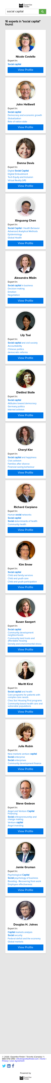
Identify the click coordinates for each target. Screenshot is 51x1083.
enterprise (16, 832)
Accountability (15, 386)
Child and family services (20, 640)
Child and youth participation (22, 647)
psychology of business (23, 960)
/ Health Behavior (24, 255)
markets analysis (20, 1019)
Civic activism (14, 513)
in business (20, 319)
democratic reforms (18, 392)
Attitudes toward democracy (22, 449)
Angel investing (15, 907)
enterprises (17, 835)
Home (42, 1059)
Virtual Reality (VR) (17, 203)
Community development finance (24, 838)
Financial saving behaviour (21, 519)
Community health (17, 583)
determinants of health (22, 580)
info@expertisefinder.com (27, 1059)
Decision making (16, 322)
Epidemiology (15, 262)
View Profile (25, 84)
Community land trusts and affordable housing (21, 711)
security (15, 1023)
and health (20, 765)
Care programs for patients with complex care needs (24, 769)
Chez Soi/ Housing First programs (25, 774)
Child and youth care (18, 644)
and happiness (22, 510)
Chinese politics (16, 389)
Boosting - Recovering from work (24, 964)
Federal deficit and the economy (24, 1026)
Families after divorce (19, 516)
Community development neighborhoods (20, 705)
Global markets (15, 1029)
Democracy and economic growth (25, 131)
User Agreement (17, 1061)
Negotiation (14, 328)
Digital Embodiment (18, 196)
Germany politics (16, 453)
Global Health (15, 265)
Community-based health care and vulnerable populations (25, 778)
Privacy (5, 1061)
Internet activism (16, 456)
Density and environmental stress (24, 715)
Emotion (12, 325)
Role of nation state (17, 137)
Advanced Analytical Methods (23, 258)
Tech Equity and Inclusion (20, 199)
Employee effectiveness (20, 967)
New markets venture (22, 828)
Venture (15, 903)
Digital (18, 193)
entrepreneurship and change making (22, 899)
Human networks (19, 574)
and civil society (23, 383)
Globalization (14, 134)
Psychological (18, 957)
